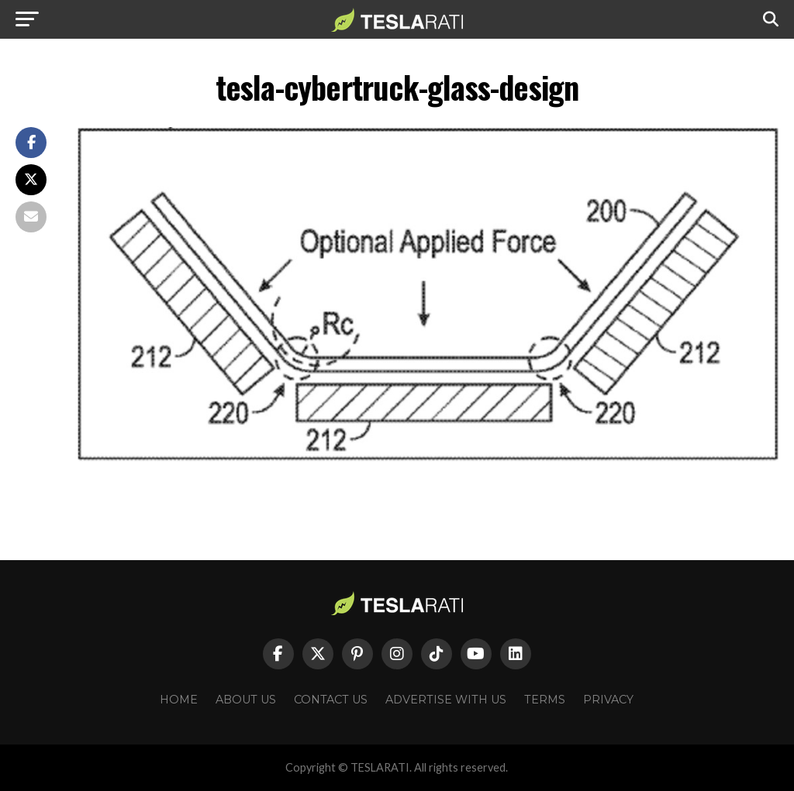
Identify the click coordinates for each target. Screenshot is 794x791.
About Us (246, 700)
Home (179, 700)
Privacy (608, 700)
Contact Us (331, 700)
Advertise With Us (445, 700)
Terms (544, 700)
